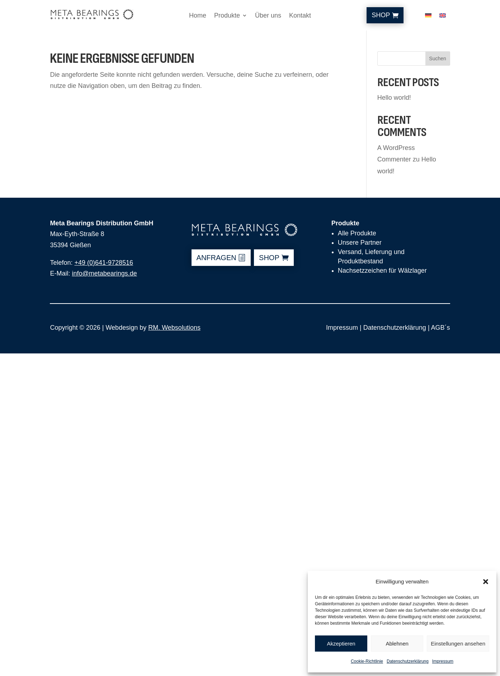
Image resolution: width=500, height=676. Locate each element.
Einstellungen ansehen (458, 643)
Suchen (437, 58)
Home (197, 16)
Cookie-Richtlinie (367, 661)
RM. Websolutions (174, 327)
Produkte (227, 16)
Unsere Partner (360, 242)
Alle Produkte (357, 233)
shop (269, 258)
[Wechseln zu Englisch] (442, 16)
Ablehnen (397, 643)
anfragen (216, 258)
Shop (381, 15)
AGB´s (440, 327)
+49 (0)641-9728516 (103, 262)
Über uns (268, 16)
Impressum (442, 661)
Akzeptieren (341, 643)
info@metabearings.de (104, 273)
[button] (485, 581)
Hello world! (394, 97)
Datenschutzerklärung (408, 661)
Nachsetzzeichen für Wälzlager (382, 270)
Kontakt (300, 16)
